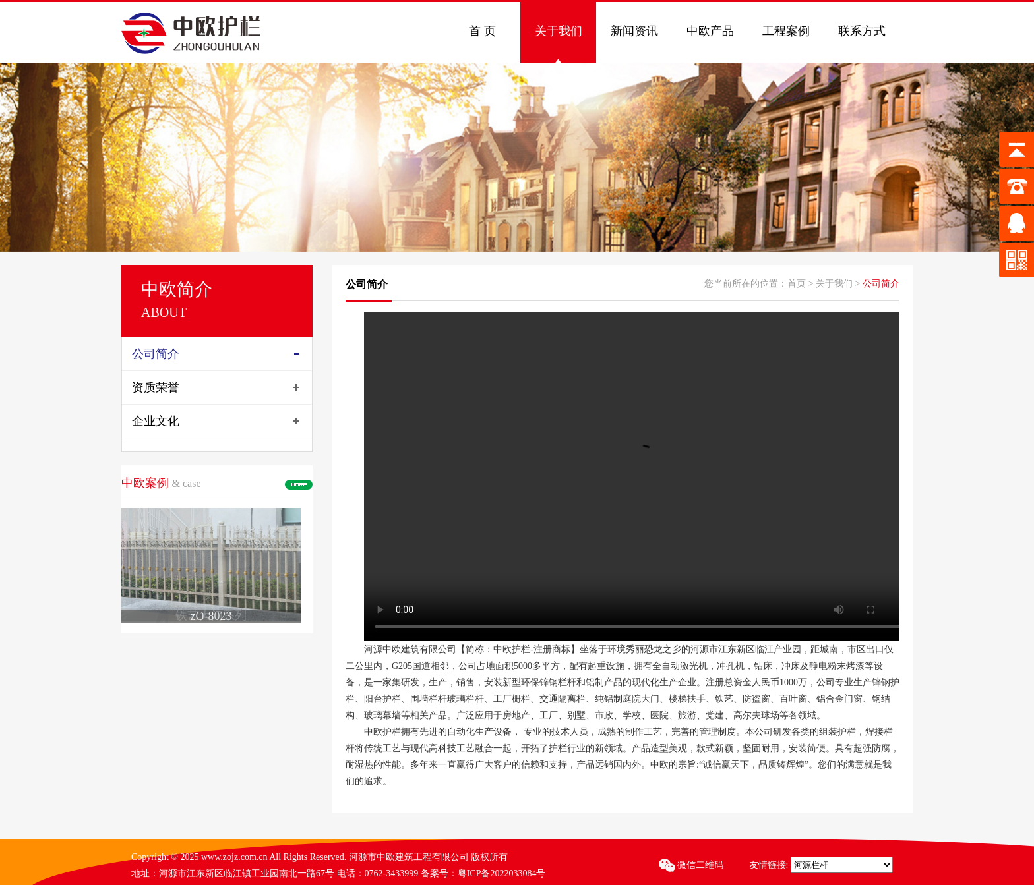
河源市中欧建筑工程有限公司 (409, 857)
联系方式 (862, 31)
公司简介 (155, 353)
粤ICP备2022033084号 (502, 873)
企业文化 (155, 421)
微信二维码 (692, 865)
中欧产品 (710, 31)
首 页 (482, 31)
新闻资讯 (634, 31)
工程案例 (786, 31)
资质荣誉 (155, 387)
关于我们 (558, 31)
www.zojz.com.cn (235, 857)
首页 (796, 284)
